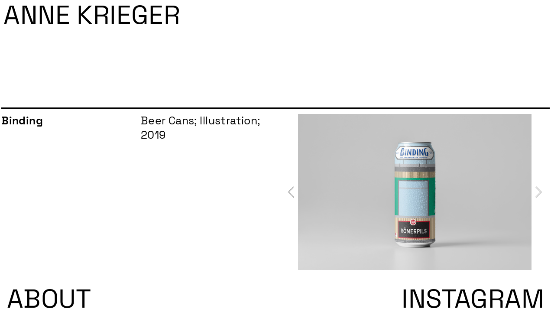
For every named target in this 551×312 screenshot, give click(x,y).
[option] (415, 192)
